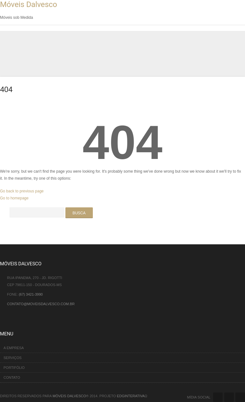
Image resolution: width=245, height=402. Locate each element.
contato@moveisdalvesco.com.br (41, 304)
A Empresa (14, 348)
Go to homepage (14, 198)
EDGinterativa (131, 396)
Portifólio (14, 368)
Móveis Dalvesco (28, 4)
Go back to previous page (22, 191)
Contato (12, 377)
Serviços (13, 358)
